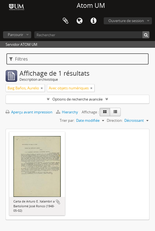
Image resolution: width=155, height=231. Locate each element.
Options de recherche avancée (77, 99)
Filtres (18, 59)
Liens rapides (93, 21)
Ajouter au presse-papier (58, 202)
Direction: (115, 120)
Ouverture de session (126, 20)
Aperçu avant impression (29, 112)
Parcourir (15, 34)
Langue (79, 21)
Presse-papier (65, 21)
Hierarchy (67, 112)
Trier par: (67, 120)
